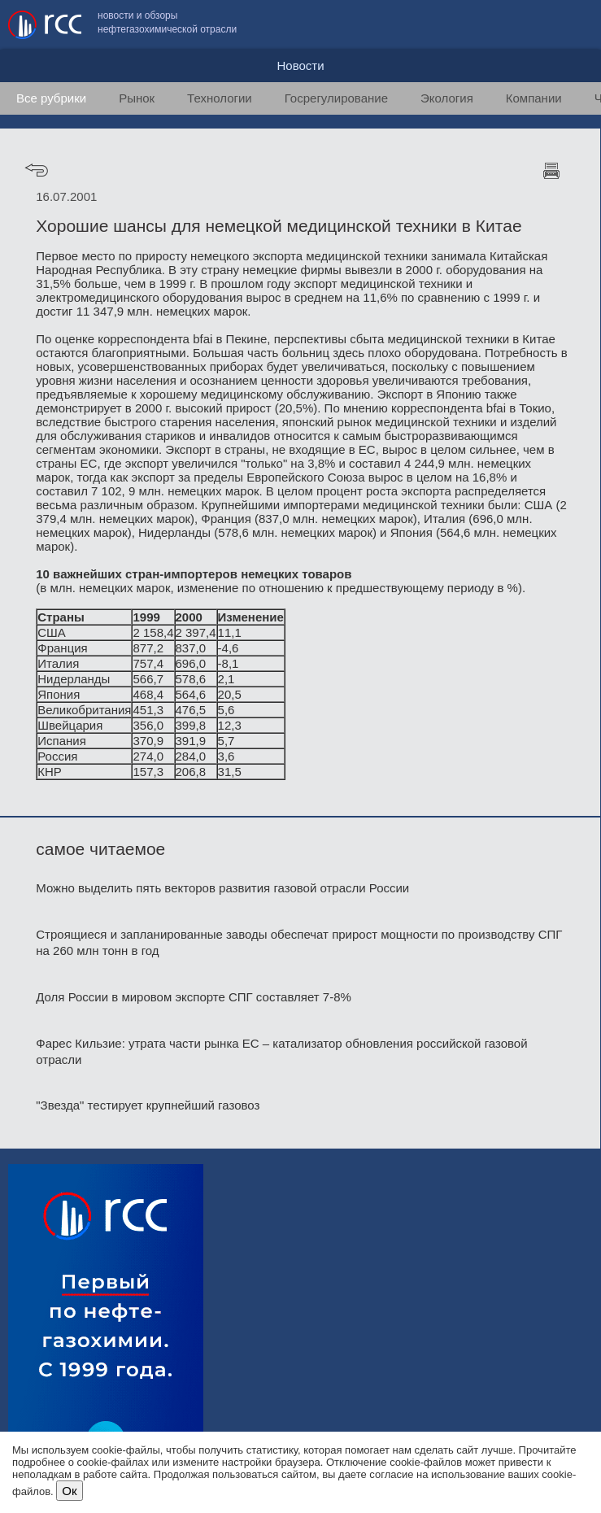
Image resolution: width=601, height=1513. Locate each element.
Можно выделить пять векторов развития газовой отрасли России (222, 888)
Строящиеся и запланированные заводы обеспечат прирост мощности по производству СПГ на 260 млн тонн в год (299, 942)
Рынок (137, 98)
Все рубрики (51, 98)
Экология (446, 98)
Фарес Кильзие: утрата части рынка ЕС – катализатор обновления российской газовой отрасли (281, 1051)
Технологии (219, 98)
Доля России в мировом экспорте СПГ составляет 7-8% (193, 997)
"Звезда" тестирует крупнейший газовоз (147, 1105)
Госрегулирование (336, 98)
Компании (534, 98)
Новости (300, 65)
